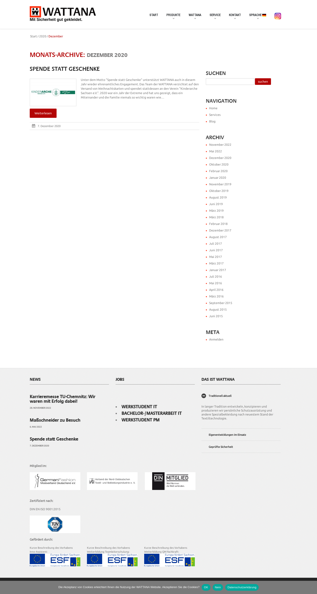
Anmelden (216, 339)
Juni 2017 (216, 250)
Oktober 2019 (219, 191)
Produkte (171, 17)
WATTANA (193, 17)
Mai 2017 (215, 257)
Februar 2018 (218, 224)
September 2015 (220, 303)
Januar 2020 (217, 177)
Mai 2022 (215, 151)
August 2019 (218, 197)
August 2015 (218, 309)
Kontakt (233, 17)
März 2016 (216, 296)
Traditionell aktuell (220, 395)
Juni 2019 (216, 204)
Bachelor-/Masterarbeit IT (152, 413)
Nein (218, 587)
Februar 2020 (218, 171)
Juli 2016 (215, 276)
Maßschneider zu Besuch (55, 420)
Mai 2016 (215, 283)
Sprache (255, 17)
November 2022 (220, 144)
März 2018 (216, 217)
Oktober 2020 (219, 164)
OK (206, 587)
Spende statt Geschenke (65, 69)
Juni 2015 (216, 316)
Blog (212, 121)
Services (215, 115)
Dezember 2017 (220, 230)
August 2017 (218, 237)
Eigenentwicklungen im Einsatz (227, 434)
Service (213, 17)
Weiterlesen (43, 113)
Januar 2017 (217, 270)
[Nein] (311, 587)
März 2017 (216, 263)
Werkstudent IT (139, 406)
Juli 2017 (215, 243)
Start (153, 15)
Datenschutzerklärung (241, 587)
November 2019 (220, 184)
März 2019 (216, 210)
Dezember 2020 (220, 158)
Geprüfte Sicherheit (221, 446)
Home (213, 108)
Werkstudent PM (141, 420)
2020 (42, 36)
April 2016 (216, 290)
